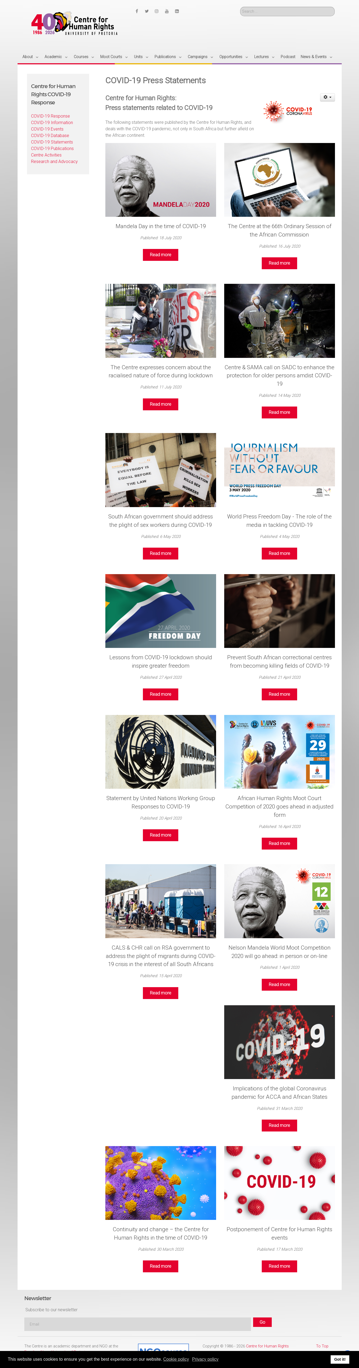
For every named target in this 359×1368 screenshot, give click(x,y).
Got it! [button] (339, 1359)
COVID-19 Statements (52, 142)
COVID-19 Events (47, 129)
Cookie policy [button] (176, 1359)
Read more (160, 254)
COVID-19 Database (50, 135)
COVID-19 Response (50, 116)
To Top (322, 1346)
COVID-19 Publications (52, 148)
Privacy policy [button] (205, 1359)
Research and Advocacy (54, 161)
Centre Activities (46, 155)
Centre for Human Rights (267, 1346)
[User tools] (327, 97)
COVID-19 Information (52, 122)
